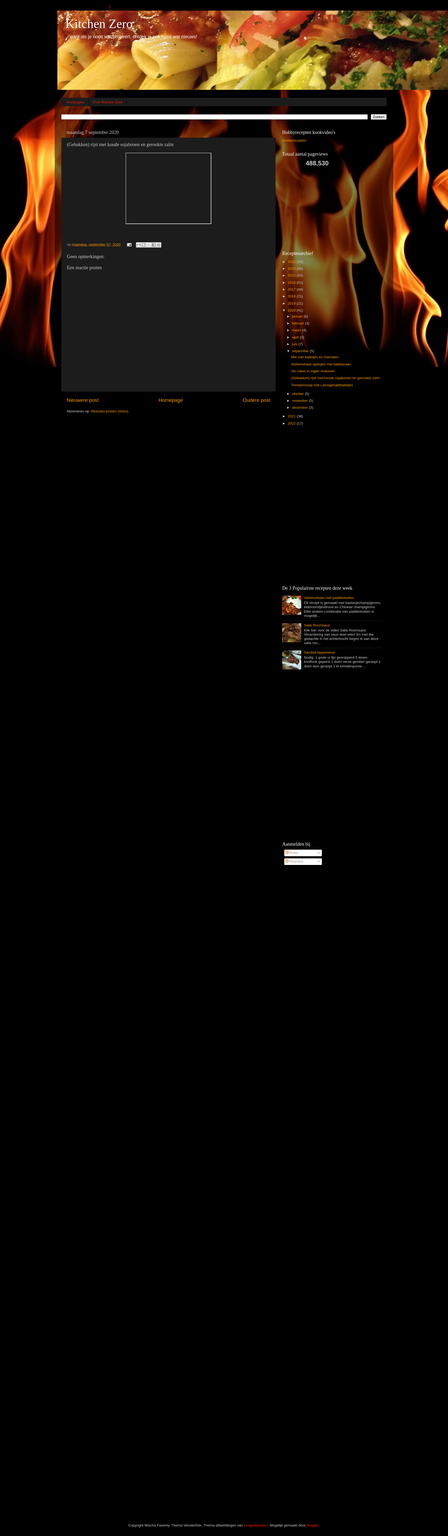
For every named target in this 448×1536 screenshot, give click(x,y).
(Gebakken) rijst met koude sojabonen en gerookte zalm (335, 378)
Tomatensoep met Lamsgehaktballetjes (322, 385)
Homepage (170, 400)
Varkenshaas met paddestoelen (329, 598)
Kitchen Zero (99, 24)
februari (298, 323)
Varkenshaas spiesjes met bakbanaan (321, 364)
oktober (298, 394)
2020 (292, 310)
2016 (292, 283)
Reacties (294, 861)
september (301, 351)
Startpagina (75, 102)
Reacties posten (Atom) (109, 411)
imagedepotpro (256, 1525)
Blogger (313, 1525)
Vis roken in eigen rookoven (313, 371)
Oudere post (256, 400)
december (300, 407)
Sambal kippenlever (319, 652)
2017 (292, 289)
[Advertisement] (322, 208)
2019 (292, 303)
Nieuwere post (83, 400)
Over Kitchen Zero (107, 102)
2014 (292, 269)
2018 (292, 296)
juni (295, 344)
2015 (292, 275)
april (296, 337)
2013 (292, 262)
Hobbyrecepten (294, 140)
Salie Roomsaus (317, 625)
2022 (292, 423)
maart (297, 330)
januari (298, 316)
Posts (292, 853)
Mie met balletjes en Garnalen (315, 357)
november (300, 401)
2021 (292, 416)
